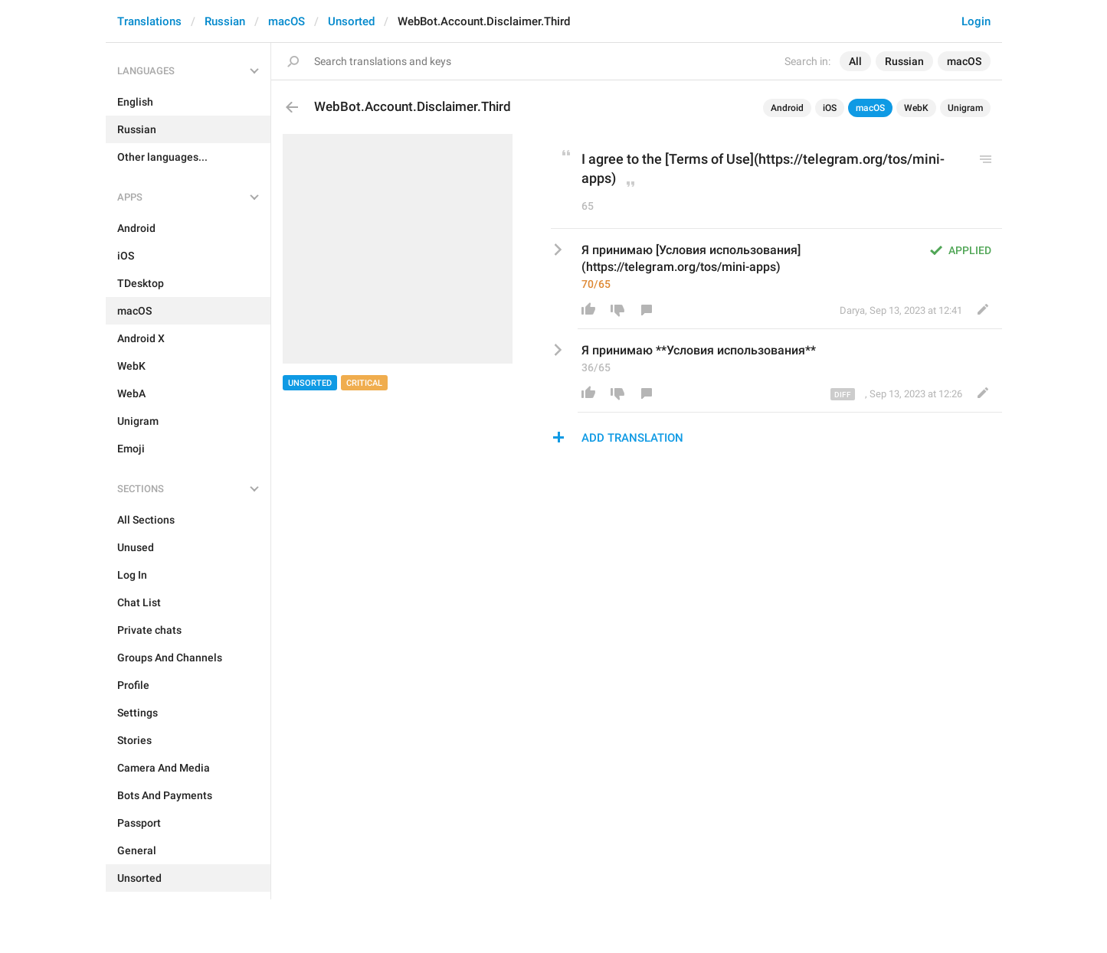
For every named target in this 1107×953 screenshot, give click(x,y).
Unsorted (351, 21)
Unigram (965, 108)
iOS (830, 108)
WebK (916, 108)
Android (787, 108)
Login (976, 21)
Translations (149, 21)
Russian (225, 21)
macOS (286, 21)
